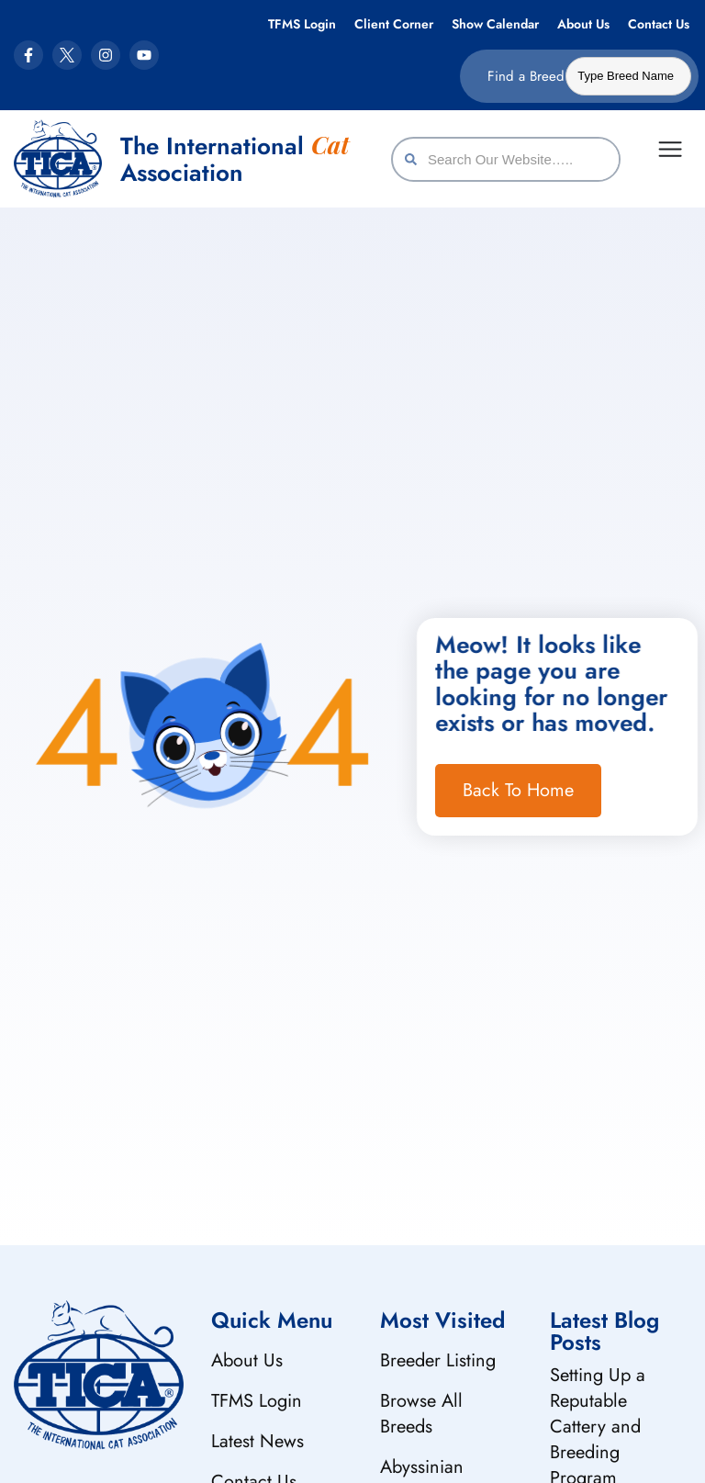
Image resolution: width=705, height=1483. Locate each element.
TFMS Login (302, 24)
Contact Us (658, 24)
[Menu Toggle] (670, 149)
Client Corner (393, 24)
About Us (583, 24)
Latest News (257, 1441)
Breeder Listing (438, 1360)
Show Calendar (495, 24)
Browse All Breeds (421, 1414)
